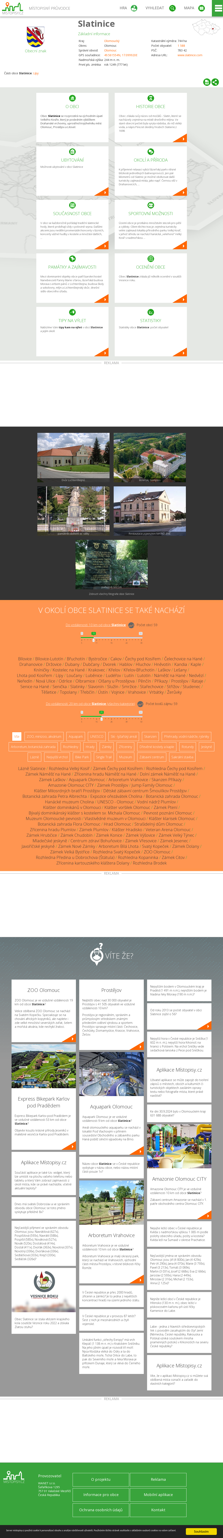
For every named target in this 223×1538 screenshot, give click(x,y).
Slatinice (96, 23)
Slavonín (96, 686)
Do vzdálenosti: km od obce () (90, 703)
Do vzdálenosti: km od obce (96, 625)
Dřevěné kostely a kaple (156, 747)
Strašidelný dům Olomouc (159, 824)
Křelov (114, 670)
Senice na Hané (34, 686)
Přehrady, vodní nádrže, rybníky (186, 736)
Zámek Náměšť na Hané (48, 774)
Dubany (72, 664)
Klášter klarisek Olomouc (172, 818)
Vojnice (117, 692)
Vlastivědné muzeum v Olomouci (115, 818)
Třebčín (87, 692)
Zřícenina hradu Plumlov (53, 829)
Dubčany (91, 664)
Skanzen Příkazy (167, 779)
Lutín (129, 675)
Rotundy (188, 747)
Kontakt (158, 1509)
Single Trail (104, 757)
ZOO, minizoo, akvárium (44, 736)
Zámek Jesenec (174, 841)
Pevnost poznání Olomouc (168, 813)
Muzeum (125, 757)
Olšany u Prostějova (116, 681)
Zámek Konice (109, 835)
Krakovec (96, 670)
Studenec (191, 686)
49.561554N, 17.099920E (120, 55)
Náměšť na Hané (169, 675)
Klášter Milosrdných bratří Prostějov (67, 790)
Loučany (74, 675)
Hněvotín (162, 664)
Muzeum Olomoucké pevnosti (53, 818)
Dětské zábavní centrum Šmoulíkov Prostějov (145, 790)
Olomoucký (111, 41)
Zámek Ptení (165, 807)
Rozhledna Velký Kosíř (69, 768)
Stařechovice (151, 686)
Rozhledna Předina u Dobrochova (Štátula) (75, 857)
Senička (60, 686)
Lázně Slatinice (31, 768)
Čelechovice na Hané (183, 659)
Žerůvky (174, 692)
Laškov (164, 670)
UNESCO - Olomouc (115, 802)
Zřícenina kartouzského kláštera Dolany (92, 863)
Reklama (158, 1479)
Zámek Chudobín (76, 835)
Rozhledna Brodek (150, 863)
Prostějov (179, 681)
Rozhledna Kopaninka (138, 857)
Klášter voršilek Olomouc (127, 807)
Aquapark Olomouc (87, 779)
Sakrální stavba (182, 757)
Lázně (34, 757)
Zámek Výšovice (140, 835)
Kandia (180, 664)
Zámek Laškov (52, 779)
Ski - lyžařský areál (124, 736)
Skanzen (150, 736)
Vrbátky (156, 692)
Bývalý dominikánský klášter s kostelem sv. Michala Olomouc (84, 813)
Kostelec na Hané (69, 670)
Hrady (90, 747)
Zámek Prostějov (112, 785)
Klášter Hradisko (127, 829)
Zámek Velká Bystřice (70, 852)
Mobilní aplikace (158, 1494)
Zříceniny (125, 747)
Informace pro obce (101, 1494)
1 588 (181, 46)
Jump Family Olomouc (152, 785)
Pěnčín (144, 681)
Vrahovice (137, 692)
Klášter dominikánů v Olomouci (72, 807)
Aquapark (76, 736)
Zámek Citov (173, 857)
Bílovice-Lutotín (49, 659)
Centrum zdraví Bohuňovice (96, 841)
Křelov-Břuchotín (139, 670)
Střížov (173, 686)
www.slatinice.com (190, 55)
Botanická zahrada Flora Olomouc (69, 824)
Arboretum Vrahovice (128, 779)
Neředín (24, 681)
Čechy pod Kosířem (143, 659)
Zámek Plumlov (93, 829)
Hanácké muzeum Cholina (69, 802)
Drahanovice (30, 664)
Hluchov (143, 664)
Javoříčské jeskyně (38, 846)
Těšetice (48, 692)
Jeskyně (206, 747)
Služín (112, 686)
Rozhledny (70, 747)
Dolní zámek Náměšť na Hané (167, 774)
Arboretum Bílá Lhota (119, 846)
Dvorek (109, 664)
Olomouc (110, 50)
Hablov (125, 664)
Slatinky (77, 686)
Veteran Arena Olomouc (168, 829)
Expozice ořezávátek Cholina (116, 796)
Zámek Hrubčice (41, 835)
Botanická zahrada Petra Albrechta (54, 796)
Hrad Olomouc (117, 824)
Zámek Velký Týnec (176, 835)
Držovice (53, 664)
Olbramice (85, 681)
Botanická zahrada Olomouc (172, 796)
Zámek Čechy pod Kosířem (118, 768)
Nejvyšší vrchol (57, 757)
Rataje (197, 681)
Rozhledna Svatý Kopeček (116, 852)
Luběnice (94, 675)
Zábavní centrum (151, 757)
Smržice (129, 686)
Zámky (106, 747)
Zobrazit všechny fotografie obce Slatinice (111, 594)
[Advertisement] (111, 395)
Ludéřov (113, 675)
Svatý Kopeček (155, 846)
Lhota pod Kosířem (34, 675)
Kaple (196, 664)
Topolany (68, 692)
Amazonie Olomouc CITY (71, 785)
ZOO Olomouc (157, 852)
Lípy (36, 73)
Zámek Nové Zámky (76, 846)
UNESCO (96, 736)
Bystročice (97, 659)
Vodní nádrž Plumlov (156, 802)
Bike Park (82, 757)
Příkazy (161, 681)
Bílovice (25, 659)
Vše (16, 736)
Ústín (103, 692)
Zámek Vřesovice (141, 841)
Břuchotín (76, 659)
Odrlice (65, 681)
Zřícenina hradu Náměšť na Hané (105, 774)
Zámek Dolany (185, 846)
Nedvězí (196, 675)
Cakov (116, 659)
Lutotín (144, 675)
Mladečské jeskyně (50, 841)
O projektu (101, 1479)
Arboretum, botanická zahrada (33, 747)
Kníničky (41, 670)
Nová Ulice (45, 681)
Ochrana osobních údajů (101, 1509)
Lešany (180, 670)
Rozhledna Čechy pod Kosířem (174, 768)
